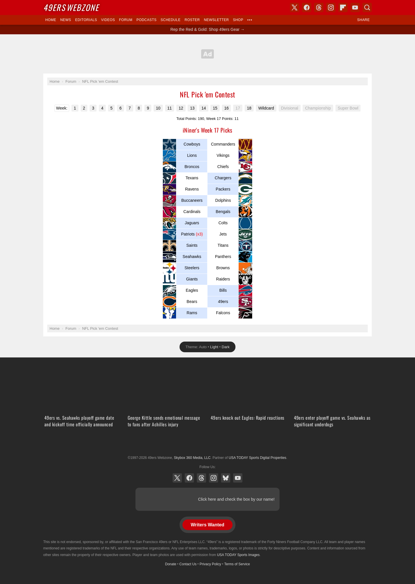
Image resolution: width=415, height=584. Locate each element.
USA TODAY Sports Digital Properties (207, 444)
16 (226, 108)
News (65, 20)
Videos (108, 20)
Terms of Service (237, 564)
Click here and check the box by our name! (236, 499)
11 (169, 108)
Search (367, 7)
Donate (170, 564)
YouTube (237, 478)
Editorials (86, 20)
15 (215, 108)
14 (203, 108)
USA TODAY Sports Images (238, 555)
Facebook (189, 478)
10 (158, 108)
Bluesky (225, 478)
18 (249, 108)
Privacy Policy (210, 564)
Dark (225, 347)
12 (181, 108)
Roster (192, 20)
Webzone (71, 7)
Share (363, 20)
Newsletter (216, 20)
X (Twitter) (177, 478)
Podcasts (146, 20)
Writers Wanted (207, 524)
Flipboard (343, 7)
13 (192, 108)
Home (50, 20)
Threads (201, 478)
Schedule (170, 20)
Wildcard (266, 108)
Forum (125, 20)
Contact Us (187, 564)
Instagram (213, 478)
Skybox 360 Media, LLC (192, 458)
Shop (238, 20)
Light (214, 347)
